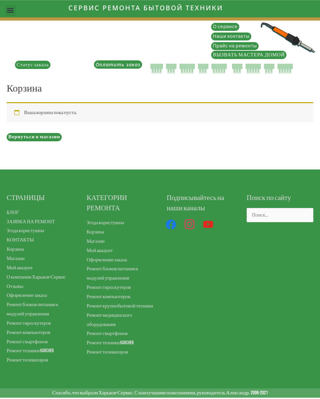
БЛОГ (13, 212)
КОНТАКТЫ (20, 240)
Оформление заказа (27, 295)
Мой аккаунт (20, 268)
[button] (10, 10)
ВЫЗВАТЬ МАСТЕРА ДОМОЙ (249, 55)
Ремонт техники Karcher (30, 351)
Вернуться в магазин (34, 137)
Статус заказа (33, 65)
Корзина (15, 249)
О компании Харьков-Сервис (36, 277)
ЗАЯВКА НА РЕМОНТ (31, 222)
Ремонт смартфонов (27, 342)
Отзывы (15, 286)
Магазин (16, 258)
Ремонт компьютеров (29, 332)
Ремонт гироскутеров (29, 323)
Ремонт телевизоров (27, 360)
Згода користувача (25, 231)
